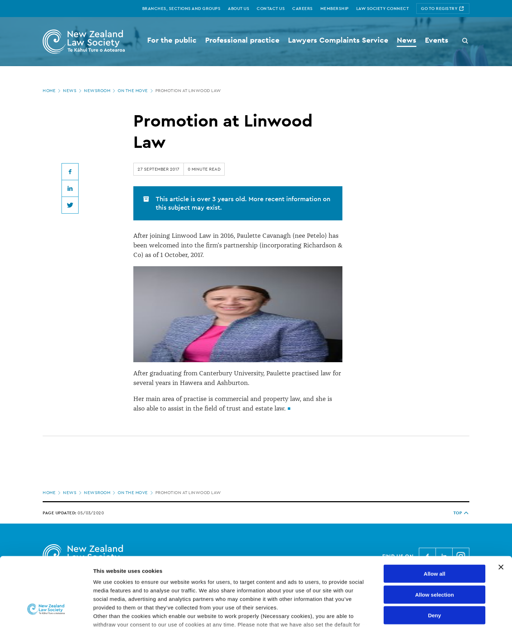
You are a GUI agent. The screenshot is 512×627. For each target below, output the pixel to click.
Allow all (435, 517)
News (73, 90)
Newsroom (100, 90)
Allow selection (434, 538)
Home (52, 90)
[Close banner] (500, 510)
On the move (136, 90)
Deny (434, 559)
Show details (373, 613)
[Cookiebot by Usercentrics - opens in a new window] (46, 613)
